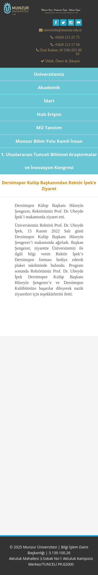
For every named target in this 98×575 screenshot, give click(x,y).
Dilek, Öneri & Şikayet (62, 61)
